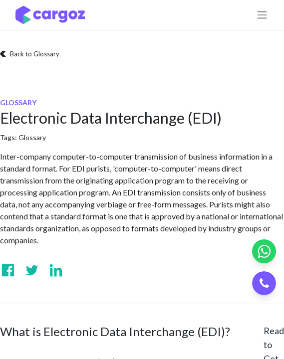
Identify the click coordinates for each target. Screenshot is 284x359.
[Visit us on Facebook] (8, 270)
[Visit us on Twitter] (32, 270)
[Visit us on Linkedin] (56, 270)
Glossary (32, 137)
